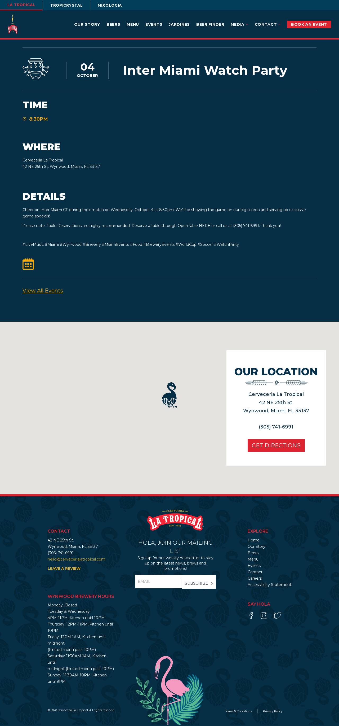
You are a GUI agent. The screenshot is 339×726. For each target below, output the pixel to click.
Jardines (179, 24)
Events (153, 24)
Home (254, 541)
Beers (113, 24)
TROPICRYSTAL (70, 5)
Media (239, 24)
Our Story (87, 24)
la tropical (22, 4)
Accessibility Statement (269, 586)
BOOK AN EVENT (309, 24)
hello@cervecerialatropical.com (76, 560)
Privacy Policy (273, 712)
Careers (255, 579)
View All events (43, 292)
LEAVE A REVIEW (64, 569)
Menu (133, 24)
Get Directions (274, 446)
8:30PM (38, 120)
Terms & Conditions (239, 712)
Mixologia (116, 5)
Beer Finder (210, 24)
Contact (268, 24)
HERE (204, 227)
